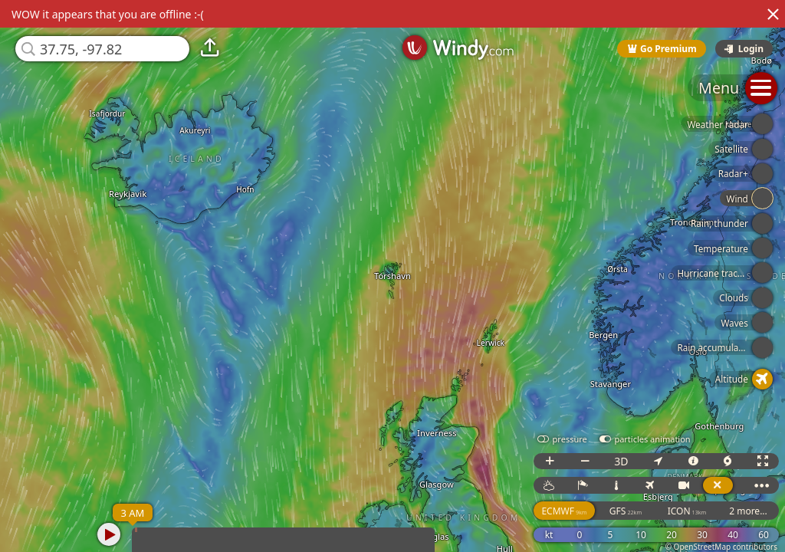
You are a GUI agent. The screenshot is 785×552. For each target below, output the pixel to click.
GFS (625, 511)
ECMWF (563, 511)
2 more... (748, 511)
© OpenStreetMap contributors (721, 546)
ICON (687, 511)
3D (621, 461)
